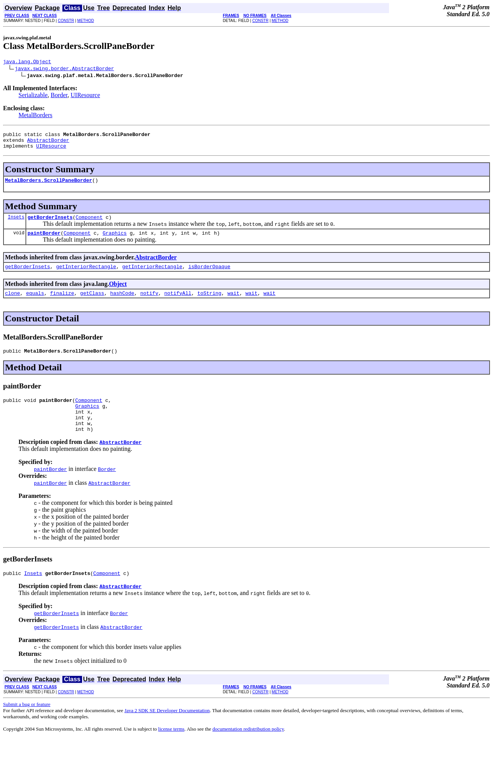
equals (35, 303)
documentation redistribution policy (247, 748)
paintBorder (43, 240)
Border (59, 96)
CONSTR (66, 20)
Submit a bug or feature (26, 724)
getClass (92, 303)
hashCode (122, 303)
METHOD (85, 20)
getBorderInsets (49, 223)
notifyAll (177, 303)
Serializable (33, 96)
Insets (16, 223)
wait (233, 303)
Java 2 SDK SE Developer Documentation (167, 730)
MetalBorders (35, 116)
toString (209, 303)
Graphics (114, 240)
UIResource (85, 96)
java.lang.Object (27, 62)
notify (149, 303)
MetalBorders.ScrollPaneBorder (48, 185)
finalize (62, 303)
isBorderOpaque (209, 275)
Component (88, 223)
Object (118, 293)
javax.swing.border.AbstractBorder (64, 69)
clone (12, 303)
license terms (171, 748)
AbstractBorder (48, 143)
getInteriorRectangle (86, 275)
